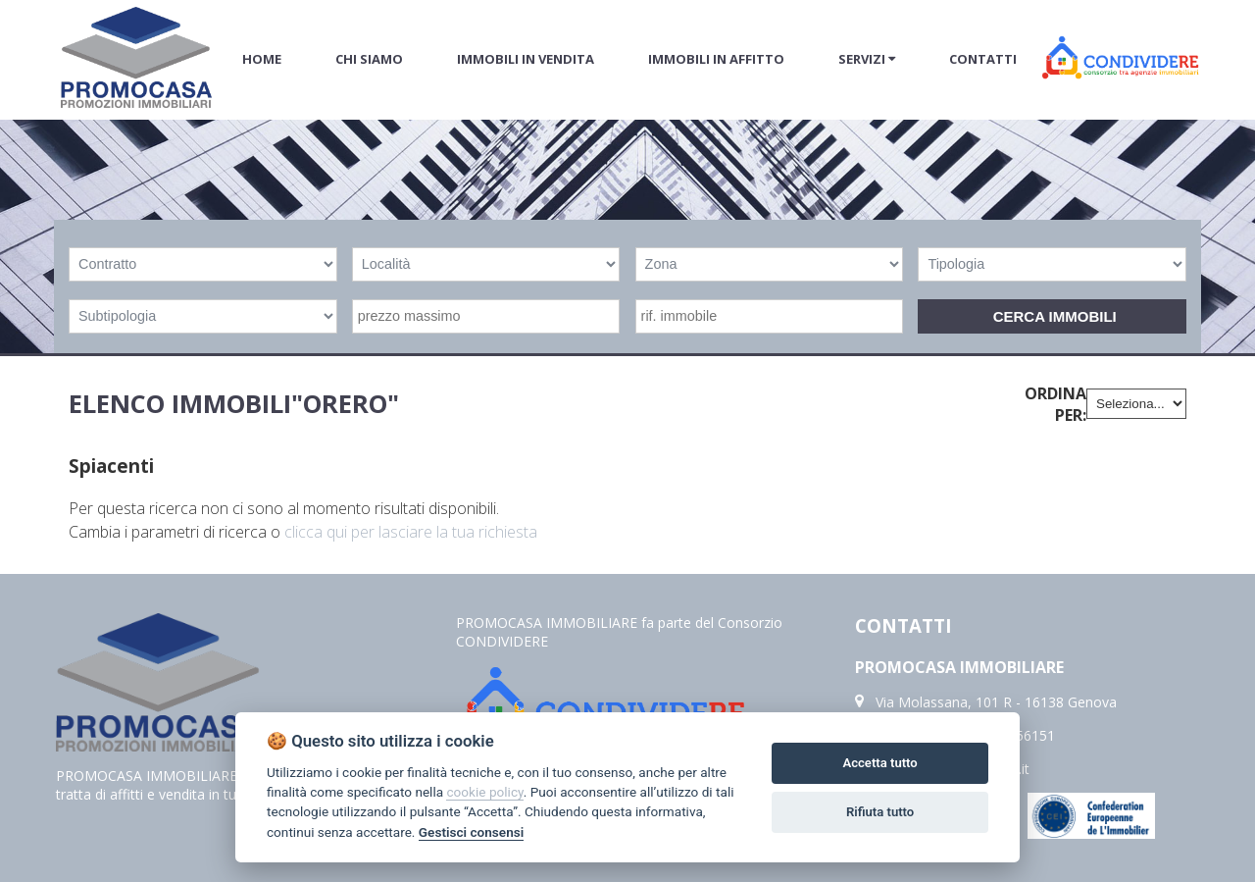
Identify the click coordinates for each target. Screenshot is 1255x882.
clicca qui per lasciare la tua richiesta (410, 532)
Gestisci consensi (471, 832)
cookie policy (484, 792)
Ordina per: (1055, 404)
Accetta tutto (879, 762)
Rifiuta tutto (880, 811)
